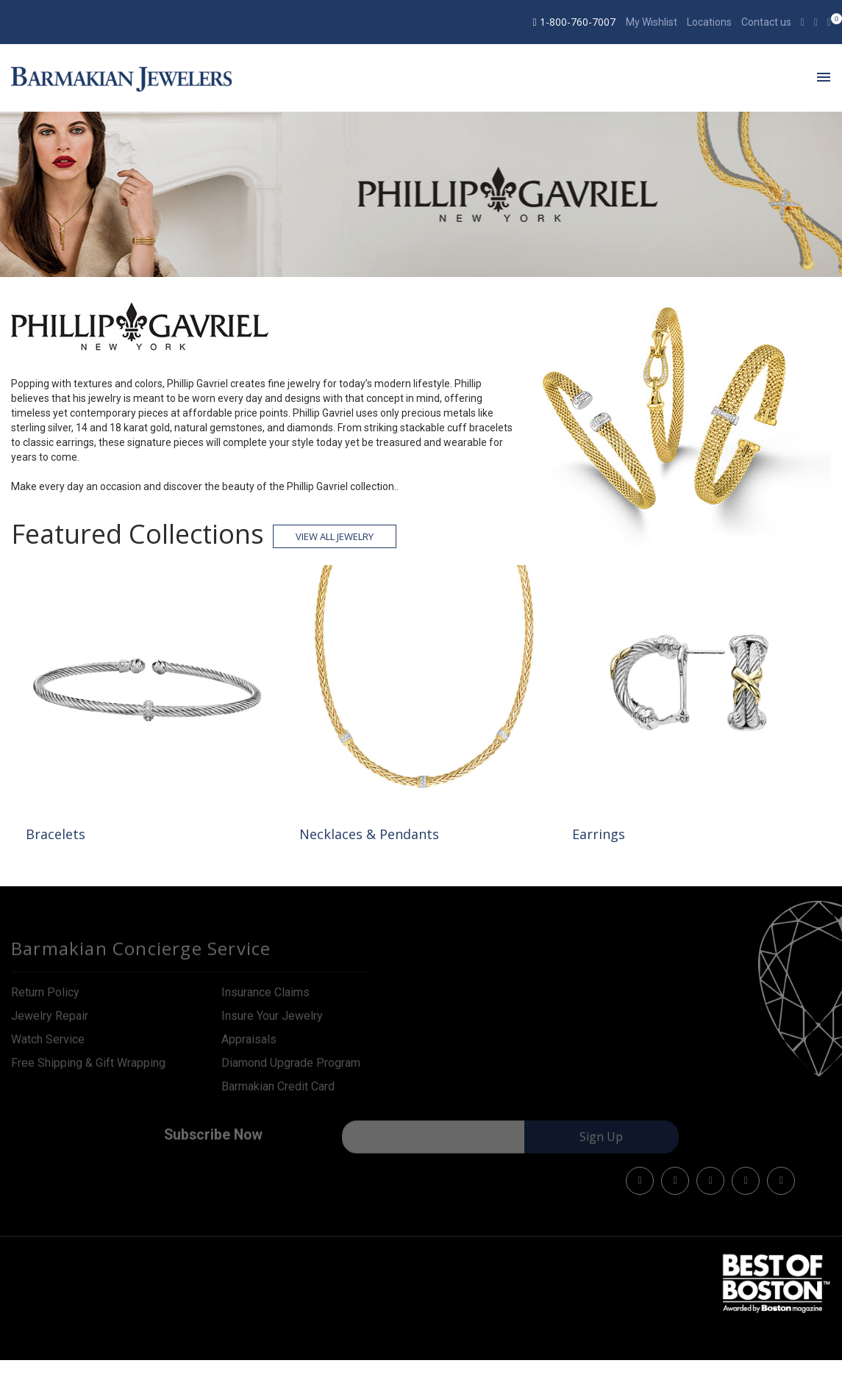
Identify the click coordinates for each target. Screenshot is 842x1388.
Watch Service (48, 1044)
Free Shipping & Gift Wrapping (88, 1068)
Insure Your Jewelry (272, 1021)
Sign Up (601, 1143)
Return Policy (45, 997)
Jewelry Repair (49, 1021)
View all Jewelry (335, 536)
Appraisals (248, 1044)
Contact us (766, 22)
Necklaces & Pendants (369, 834)
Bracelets (55, 834)
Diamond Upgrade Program (290, 1068)
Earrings (598, 834)
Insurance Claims (265, 997)
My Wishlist (651, 22)
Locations (709, 22)
